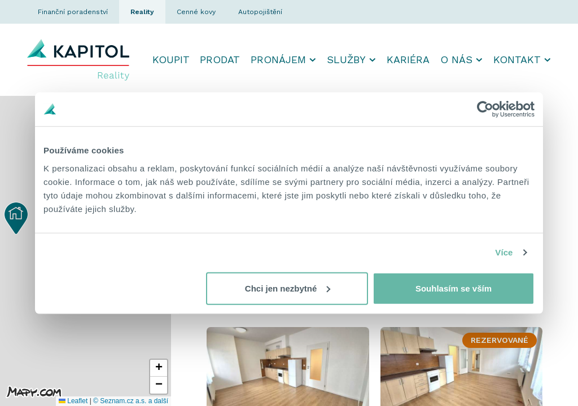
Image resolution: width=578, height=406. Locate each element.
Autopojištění (260, 12)
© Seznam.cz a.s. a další (130, 401)
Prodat (220, 59)
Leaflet (73, 401)
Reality (142, 12)
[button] (16, 218)
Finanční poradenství (73, 12)
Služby (346, 59)
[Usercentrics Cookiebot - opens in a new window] (485, 109)
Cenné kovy (196, 12)
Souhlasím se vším (453, 288)
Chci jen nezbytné (288, 288)
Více (504, 252)
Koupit (171, 59)
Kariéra (408, 59)
